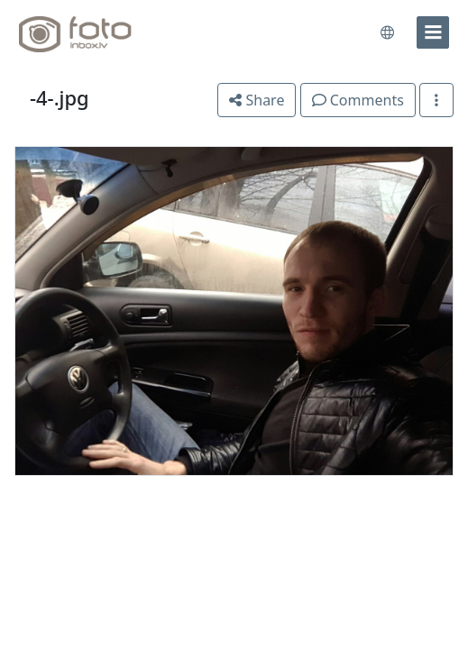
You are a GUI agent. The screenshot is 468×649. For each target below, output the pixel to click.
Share (256, 100)
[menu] (433, 32)
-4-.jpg (59, 98)
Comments (358, 100)
